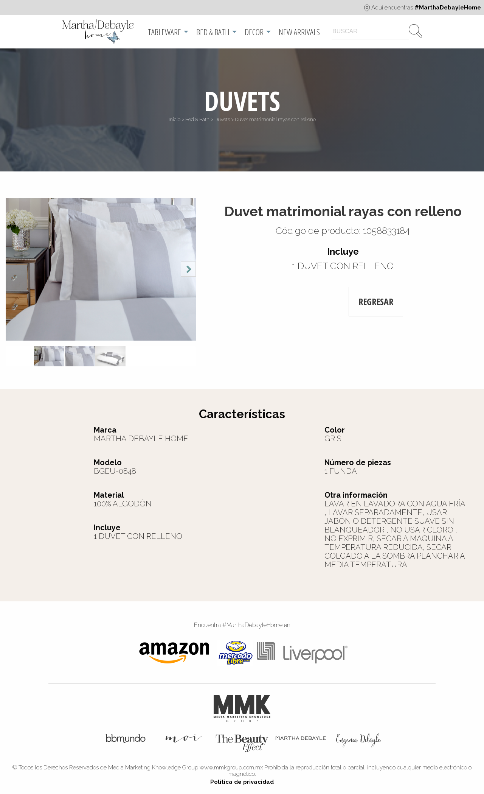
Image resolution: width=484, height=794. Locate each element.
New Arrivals (299, 31)
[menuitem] (99, 31)
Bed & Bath (213, 31)
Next (188, 269)
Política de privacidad (242, 781)
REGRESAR (375, 301)
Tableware (164, 31)
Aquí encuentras (422, 7)
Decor (254, 31)
